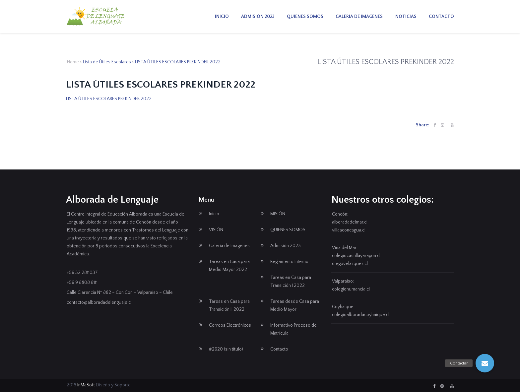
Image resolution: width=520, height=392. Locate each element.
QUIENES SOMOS (305, 16)
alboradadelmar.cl (349, 222)
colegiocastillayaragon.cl (356, 255)
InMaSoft (86, 385)
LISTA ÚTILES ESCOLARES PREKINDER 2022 (109, 98)
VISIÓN (216, 229)
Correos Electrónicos (230, 325)
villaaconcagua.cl (348, 230)
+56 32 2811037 (82, 272)
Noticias (406, 16)
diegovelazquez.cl (350, 263)
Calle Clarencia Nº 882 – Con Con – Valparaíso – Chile (120, 292)
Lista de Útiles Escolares (107, 62)
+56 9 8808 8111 (82, 282)
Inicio (222, 16)
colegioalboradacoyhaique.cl (360, 314)
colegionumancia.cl (351, 289)
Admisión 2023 (258, 16)
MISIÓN (277, 214)
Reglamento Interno (289, 261)
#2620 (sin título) (226, 349)
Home (73, 62)
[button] (485, 363)
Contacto (441, 16)
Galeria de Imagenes (359, 16)
